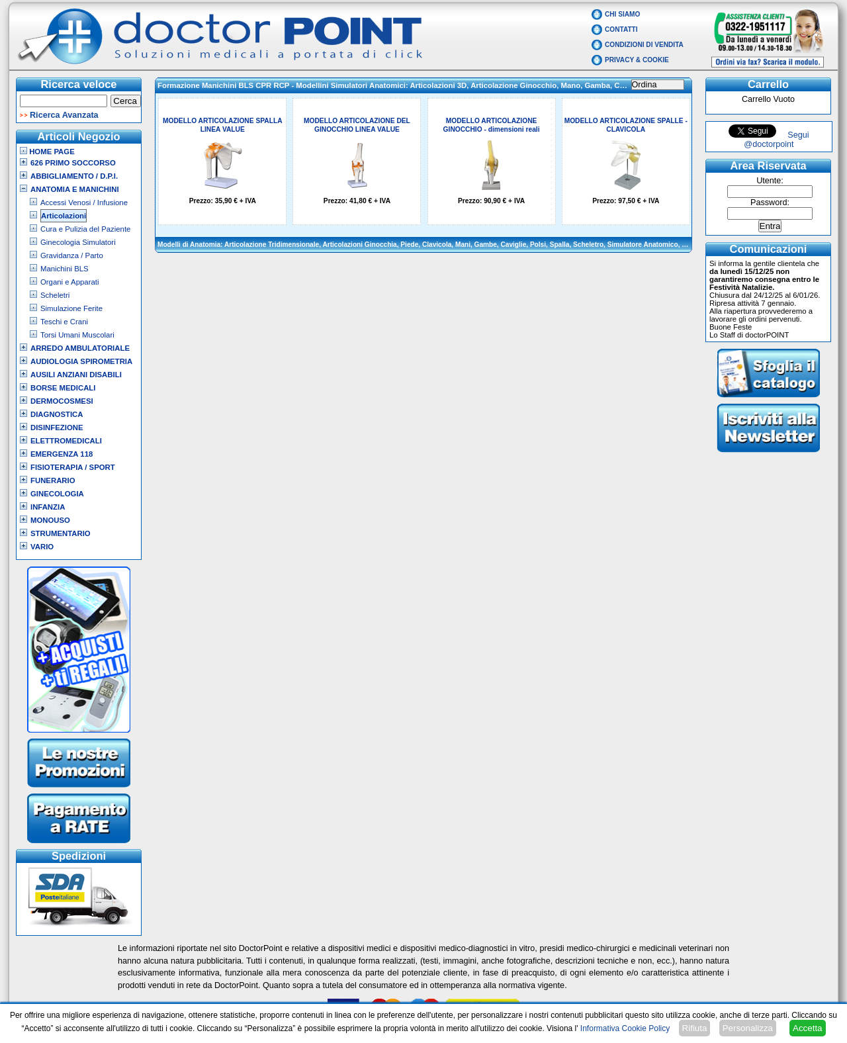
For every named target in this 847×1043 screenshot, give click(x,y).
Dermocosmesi (61, 401)
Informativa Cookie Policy (625, 1028)
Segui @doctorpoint (776, 139)
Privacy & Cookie (637, 60)
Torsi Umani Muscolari (77, 335)
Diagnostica (56, 414)
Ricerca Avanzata (64, 115)
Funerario (52, 480)
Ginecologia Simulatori (78, 242)
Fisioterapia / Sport (72, 467)
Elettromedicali (66, 441)
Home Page (47, 152)
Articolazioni (63, 216)
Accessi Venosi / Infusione (84, 202)
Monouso (50, 520)
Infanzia (47, 507)
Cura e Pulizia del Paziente (85, 229)
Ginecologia (57, 494)
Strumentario (60, 533)
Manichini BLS (64, 269)
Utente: (769, 180)
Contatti (621, 29)
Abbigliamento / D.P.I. (74, 176)
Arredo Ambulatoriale (80, 348)
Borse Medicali (62, 388)
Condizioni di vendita (644, 44)
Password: (769, 202)
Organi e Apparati (69, 282)
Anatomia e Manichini (74, 189)
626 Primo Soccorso (73, 163)
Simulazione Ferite (71, 308)
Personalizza (748, 1028)
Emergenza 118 (61, 454)
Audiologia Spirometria (81, 361)
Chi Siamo (622, 14)
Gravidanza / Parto (71, 255)
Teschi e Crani (64, 322)
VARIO (42, 547)
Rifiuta (694, 1028)
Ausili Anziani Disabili (76, 375)
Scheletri (54, 295)
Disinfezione (56, 427)
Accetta (807, 1028)
